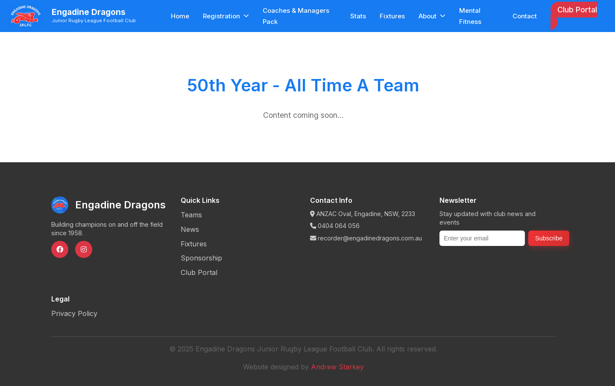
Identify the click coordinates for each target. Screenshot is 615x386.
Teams (191, 215)
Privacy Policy (74, 313)
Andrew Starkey (337, 367)
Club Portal (577, 9)
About (432, 16)
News (190, 229)
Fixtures (392, 16)
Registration (226, 16)
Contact (524, 16)
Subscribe (548, 238)
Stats (358, 16)
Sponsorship (201, 258)
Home (180, 16)
